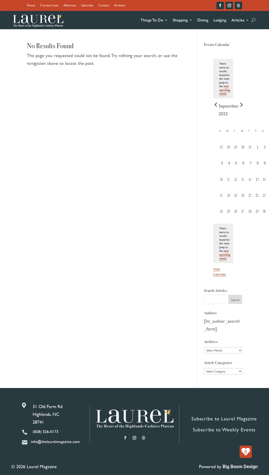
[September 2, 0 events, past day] (264, 149)
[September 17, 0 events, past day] (221, 197)
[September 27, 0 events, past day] (243, 213)
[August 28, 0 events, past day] (228, 149)
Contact (103, 6)
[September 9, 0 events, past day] (264, 165)
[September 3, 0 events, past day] (221, 165)
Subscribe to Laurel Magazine (224, 418)
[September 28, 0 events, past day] (250, 213)
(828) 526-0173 (45, 431)
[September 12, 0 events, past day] (236, 181)
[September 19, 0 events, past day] (236, 197)
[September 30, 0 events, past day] (264, 213)
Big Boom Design (240, 466)
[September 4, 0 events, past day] (228, 165)
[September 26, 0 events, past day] (236, 213)
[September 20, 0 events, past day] (243, 197)
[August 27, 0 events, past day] (221, 149)
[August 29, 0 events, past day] (236, 149)
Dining (202, 20)
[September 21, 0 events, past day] (250, 197)
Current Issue (49, 6)
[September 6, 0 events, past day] (243, 165)
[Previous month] (216, 105)
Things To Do (152, 20)
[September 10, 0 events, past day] (221, 181)
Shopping (180, 20)
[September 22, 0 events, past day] (257, 197)
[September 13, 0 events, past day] (243, 181)
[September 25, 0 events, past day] (228, 213)
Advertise (69, 6)
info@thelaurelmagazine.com (55, 441)
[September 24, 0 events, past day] (221, 213)
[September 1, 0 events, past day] (257, 149)
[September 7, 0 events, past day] (250, 165)
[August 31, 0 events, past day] (250, 149)
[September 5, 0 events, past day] (236, 165)
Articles (237, 20)
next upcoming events (224, 90)
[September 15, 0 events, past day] (257, 181)
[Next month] (241, 105)
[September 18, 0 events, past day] (228, 197)
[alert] (223, 243)
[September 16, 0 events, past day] (264, 181)
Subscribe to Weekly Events (224, 429)
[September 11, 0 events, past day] (228, 181)
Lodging (219, 20)
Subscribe (87, 6)
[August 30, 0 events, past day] (243, 149)
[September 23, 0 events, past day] (264, 197)
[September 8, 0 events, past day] (257, 165)
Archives (119, 6)
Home (31, 6)
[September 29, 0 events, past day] (257, 213)
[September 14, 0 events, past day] (250, 181)
